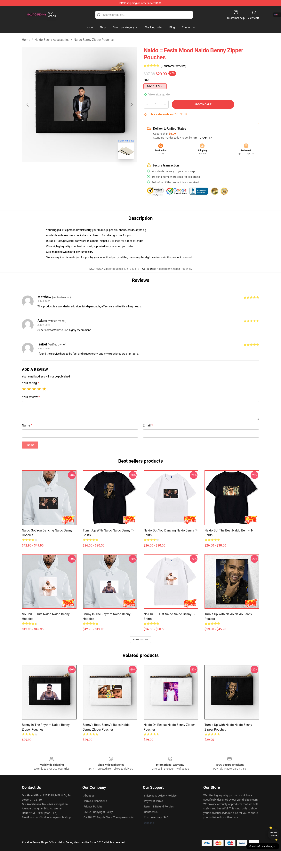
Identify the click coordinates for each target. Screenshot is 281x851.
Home (26, 40)
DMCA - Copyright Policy (98, 812)
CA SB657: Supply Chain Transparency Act (109, 817)
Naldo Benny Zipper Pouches (94, 40)
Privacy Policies (93, 806)
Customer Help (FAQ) (157, 817)
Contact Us (150, 812)
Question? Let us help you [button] (262, 846)
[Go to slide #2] (89, 171)
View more (140, 639)
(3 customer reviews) (173, 66)
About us (89, 795)
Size (146, 80)
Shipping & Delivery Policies (160, 795)
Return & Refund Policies (159, 806)
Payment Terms (153, 801)
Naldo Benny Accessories (52, 40)
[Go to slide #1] (69, 171)
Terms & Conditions (95, 801)
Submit (30, 445)
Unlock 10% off (273, 834)
